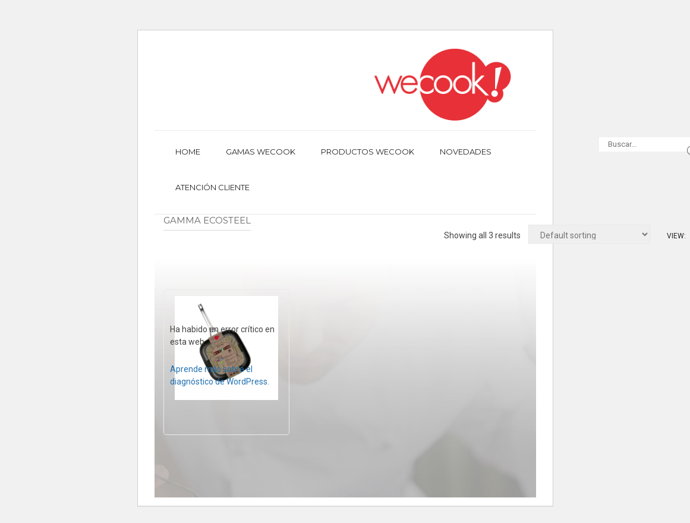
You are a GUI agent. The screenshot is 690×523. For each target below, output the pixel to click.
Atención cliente (212, 187)
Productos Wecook (367, 151)
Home (187, 151)
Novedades (465, 151)
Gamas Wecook (260, 151)
